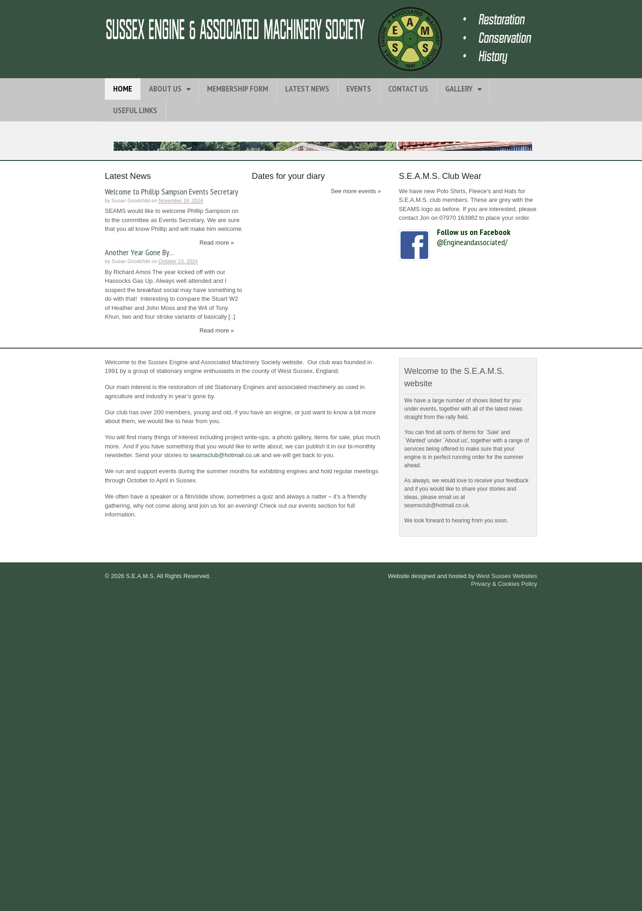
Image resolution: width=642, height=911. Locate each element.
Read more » (217, 556)
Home (122, 88)
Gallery (459, 88)
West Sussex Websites (506, 889)
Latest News (307, 88)
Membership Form (237, 88)
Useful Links (135, 110)
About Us (165, 88)
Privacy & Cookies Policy (504, 897)
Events (358, 88)
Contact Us (408, 88)
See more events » (356, 504)
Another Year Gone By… (139, 565)
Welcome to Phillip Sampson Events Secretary (171, 504)
